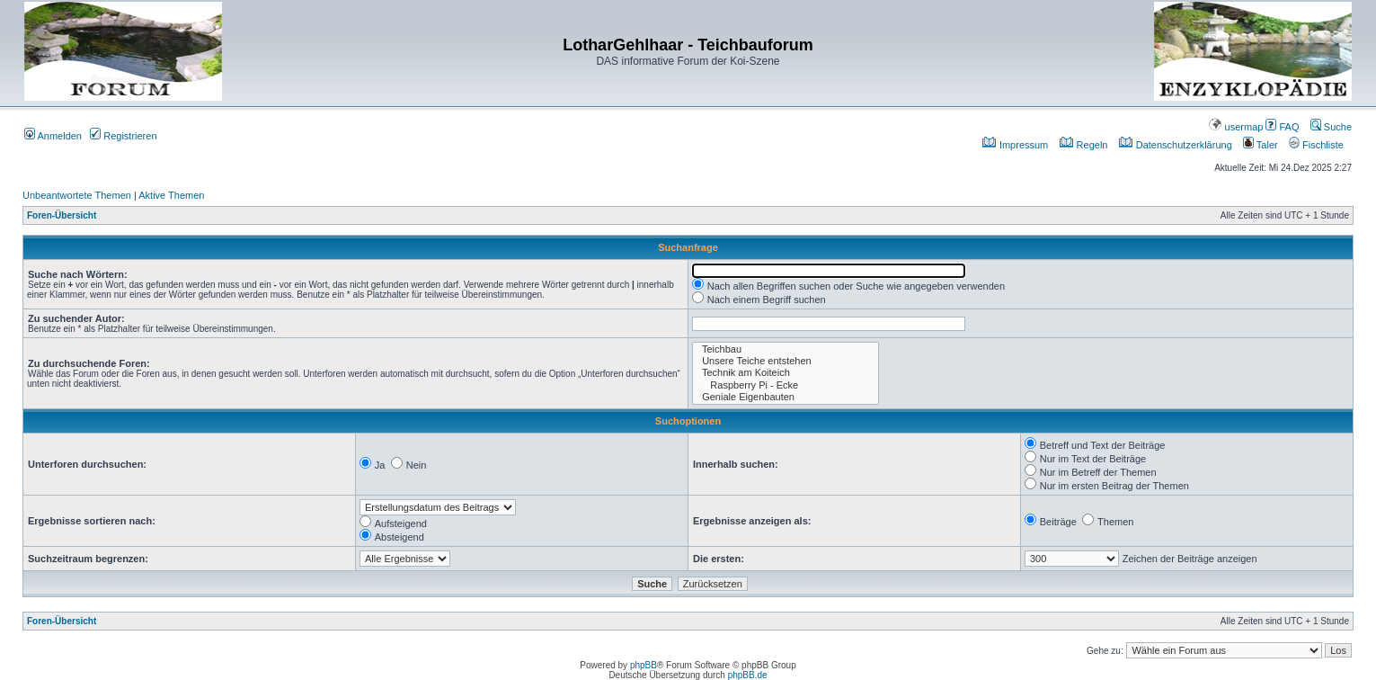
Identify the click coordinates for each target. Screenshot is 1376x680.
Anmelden (53, 135)
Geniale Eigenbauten (785, 397)
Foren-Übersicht (61, 215)
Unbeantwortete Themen (76, 195)
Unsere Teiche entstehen (785, 361)
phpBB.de (748, 675)
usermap (1236, 126)
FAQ (1282, 126)
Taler (1260, 144)
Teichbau (785, 349)
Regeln (1084, 144)
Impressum (1015, 144)
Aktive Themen (171, 195)
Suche (1331, 126)
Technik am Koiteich (785, 373)
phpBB (643, 665)
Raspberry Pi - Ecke (785, 385)
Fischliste (1316, 144)
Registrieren (123, 135)
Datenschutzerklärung (1175, 144)
